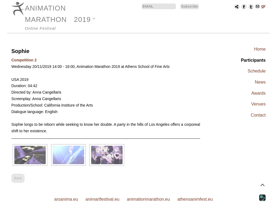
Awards (258, 93)
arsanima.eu (66, 199)
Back (18, 178)
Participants (253, 60)
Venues (258, 104)
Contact (258, 115)
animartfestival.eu (102, 199)
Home (260, 49)
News (260, 82)
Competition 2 (24, 60)
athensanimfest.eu (195, 199)
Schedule (257, 71)
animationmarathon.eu (148, 199)
